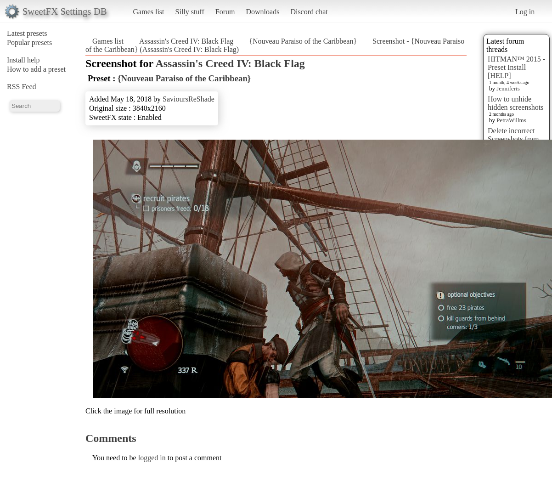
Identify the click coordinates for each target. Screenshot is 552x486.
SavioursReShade (188, 99)
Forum (225, 12)
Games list (148, 12)
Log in (525, 12)
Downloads (262, 12)
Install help (23, 60)
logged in (152, 458)
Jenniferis (508, 88)
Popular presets (29, 42)
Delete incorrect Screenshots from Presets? (513, 139)
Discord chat (308, 12)
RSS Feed (21, 86)
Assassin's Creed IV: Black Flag (186, 41)
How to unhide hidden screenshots (515, 103)
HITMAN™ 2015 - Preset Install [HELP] (516, 67)
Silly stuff (189, 12)
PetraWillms (511, 120)
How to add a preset (36, 69)
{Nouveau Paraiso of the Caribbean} (303, 41)
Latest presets (27, 33)
